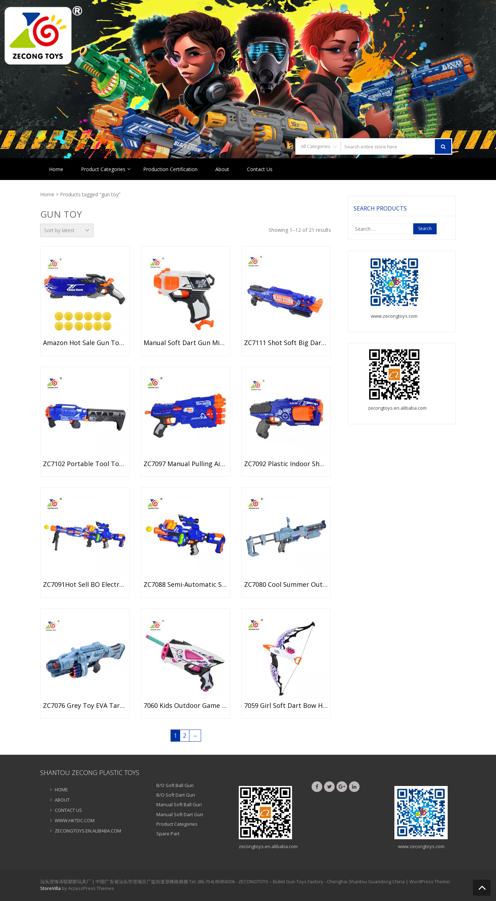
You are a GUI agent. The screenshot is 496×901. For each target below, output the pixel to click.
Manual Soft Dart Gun (179, 814)
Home (56, 169)
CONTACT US (68, 810)
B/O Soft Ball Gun (175, 785)
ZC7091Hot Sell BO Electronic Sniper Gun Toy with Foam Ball (85, 585)
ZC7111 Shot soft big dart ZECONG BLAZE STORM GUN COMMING (286, 343)
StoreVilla (50, 888)
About (222, 169)
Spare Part (167, 833)
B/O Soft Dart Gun (175, 795)
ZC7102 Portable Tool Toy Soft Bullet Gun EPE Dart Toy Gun (85, 464)
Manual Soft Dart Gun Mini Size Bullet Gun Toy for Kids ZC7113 (185, 343)
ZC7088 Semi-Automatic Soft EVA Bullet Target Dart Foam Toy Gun (185, 585)
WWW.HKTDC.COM (75, 820)
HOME (61, 789)
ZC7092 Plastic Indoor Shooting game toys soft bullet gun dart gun (286, 464)
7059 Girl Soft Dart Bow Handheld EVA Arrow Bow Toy (286, 706)
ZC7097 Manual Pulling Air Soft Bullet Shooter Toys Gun (185, 464)
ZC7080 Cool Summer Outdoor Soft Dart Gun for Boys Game (286, 585)
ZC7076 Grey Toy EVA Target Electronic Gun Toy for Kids (85, 706)
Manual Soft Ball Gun (179, 804)
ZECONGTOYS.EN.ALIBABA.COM (88, 831)
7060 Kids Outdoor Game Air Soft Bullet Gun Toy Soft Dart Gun (185, 706)
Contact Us (260, 169)
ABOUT (62, 800)
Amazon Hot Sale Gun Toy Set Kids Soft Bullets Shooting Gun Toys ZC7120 (85, 343)
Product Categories (103, 169)
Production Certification (170, 169)
